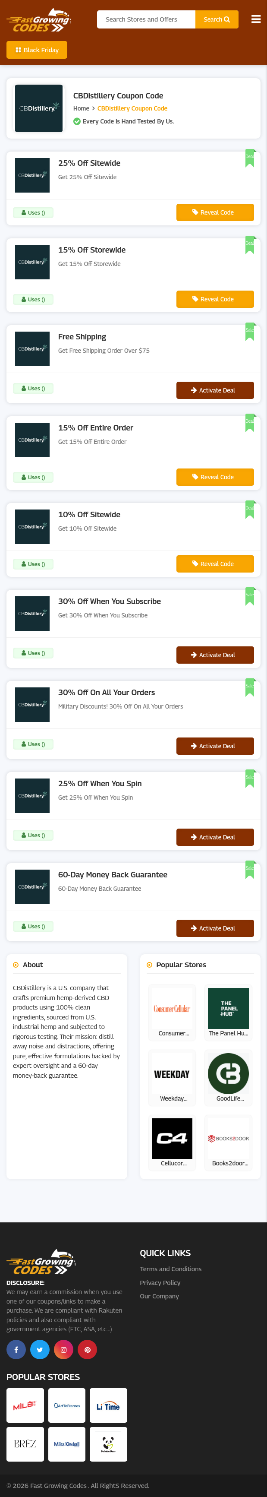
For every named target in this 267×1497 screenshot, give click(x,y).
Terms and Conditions (171, 1268)
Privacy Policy (160, 1282)
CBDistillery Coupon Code (132, 108)
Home (81, 108)
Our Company (159, 1296)
